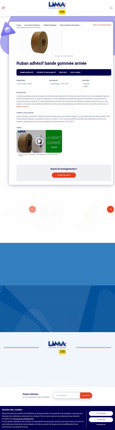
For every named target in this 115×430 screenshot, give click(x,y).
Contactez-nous (64, 175)
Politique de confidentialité (23, 419)
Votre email (62, 395)
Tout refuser (101, 419)
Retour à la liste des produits (102, 25)
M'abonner (86, 395)
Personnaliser (101, 424)
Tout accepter (101, 413)
